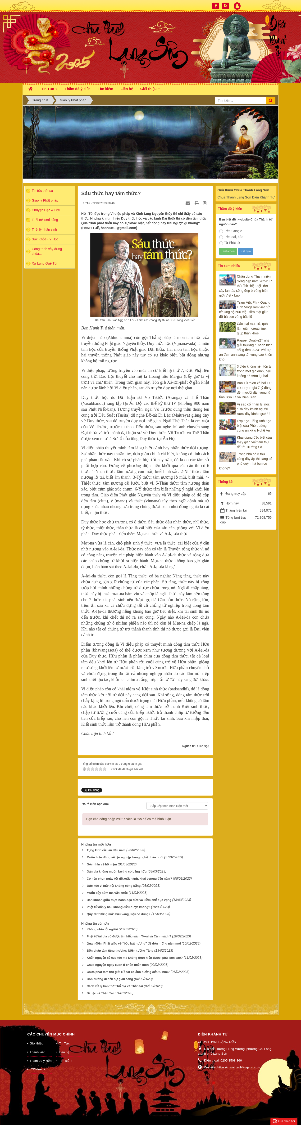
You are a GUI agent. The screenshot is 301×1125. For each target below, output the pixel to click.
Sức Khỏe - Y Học (45, 239)
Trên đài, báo (231, 237)
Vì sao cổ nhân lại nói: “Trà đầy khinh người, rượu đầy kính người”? (253, 409)
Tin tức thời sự (42, 191)
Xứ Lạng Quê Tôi (44, 263)
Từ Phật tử (229, 243)
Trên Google (230, 231)
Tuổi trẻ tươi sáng (45, 220)
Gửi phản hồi (284, 1121)
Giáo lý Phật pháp (45, 200)
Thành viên (38, 1052)
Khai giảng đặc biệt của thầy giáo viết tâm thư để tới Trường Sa (254, 442)
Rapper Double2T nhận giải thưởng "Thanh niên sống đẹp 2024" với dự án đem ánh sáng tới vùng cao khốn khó (246, 349)
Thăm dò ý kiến (41, 1060)
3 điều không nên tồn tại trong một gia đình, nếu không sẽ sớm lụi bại (255, 371)
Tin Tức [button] (49, 90)
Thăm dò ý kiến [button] (78, 89)
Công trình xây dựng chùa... (47, 251)
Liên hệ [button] (127, 89)
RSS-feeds (37, 1069)
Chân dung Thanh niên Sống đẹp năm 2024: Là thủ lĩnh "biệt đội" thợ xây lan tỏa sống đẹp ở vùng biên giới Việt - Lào (246, 285)
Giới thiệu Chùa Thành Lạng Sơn (243, 190)
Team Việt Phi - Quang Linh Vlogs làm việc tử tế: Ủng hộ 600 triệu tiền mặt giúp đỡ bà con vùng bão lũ (244, 310)
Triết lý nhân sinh (44, 229)
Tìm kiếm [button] (105, 89)
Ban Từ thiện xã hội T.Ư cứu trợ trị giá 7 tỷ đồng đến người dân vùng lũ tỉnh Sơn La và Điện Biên (245, 390)
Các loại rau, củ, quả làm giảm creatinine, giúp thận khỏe (252, 328)
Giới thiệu (36, 1043)
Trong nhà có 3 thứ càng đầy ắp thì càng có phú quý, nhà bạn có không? (245, 461)
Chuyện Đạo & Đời (46, 210)
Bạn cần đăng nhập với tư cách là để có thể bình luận (128, 819)
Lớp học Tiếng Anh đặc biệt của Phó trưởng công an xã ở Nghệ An (254, 425)
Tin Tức (64, 1043)
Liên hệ (64, 1052)
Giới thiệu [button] (150, 90)
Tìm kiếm (65, 1060)
